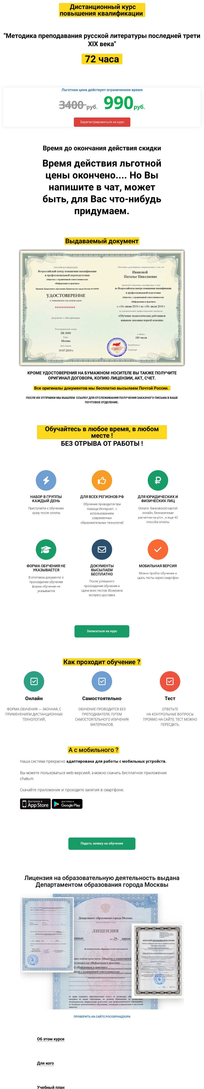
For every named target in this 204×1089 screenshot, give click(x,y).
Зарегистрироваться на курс (102, 122)
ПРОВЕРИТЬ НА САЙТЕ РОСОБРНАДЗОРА (102, 1016)
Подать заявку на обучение (102, 843)
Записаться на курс (102, 631)
